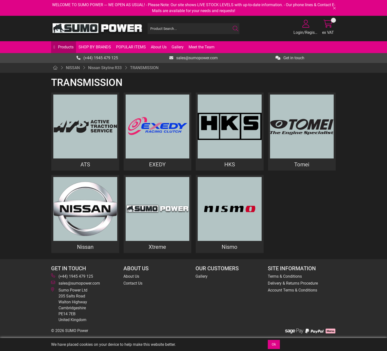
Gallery (178, 47)
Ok (274, 344)
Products (65, 47)
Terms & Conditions (285, 276)
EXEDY (157, 164)
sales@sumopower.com (193, 58)
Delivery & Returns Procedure (293, 283)
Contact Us (132, 283)
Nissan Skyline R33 (105, 67)
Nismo (229, 247)
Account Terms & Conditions (292, 290)
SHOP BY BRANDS (94, 47)
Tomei (301, 164)
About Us (159, 47)
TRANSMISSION (144, 67)
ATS (85, 164)
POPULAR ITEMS (131, 47)
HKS (229, 164)
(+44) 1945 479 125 (97, 58)
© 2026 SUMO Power (69, 330)
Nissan (85, 247)
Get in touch (289, 58)
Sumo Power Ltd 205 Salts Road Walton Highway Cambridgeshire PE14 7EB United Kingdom (69, 304)
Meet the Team (201, 47)
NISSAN (73, 67)
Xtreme (157, 247)
